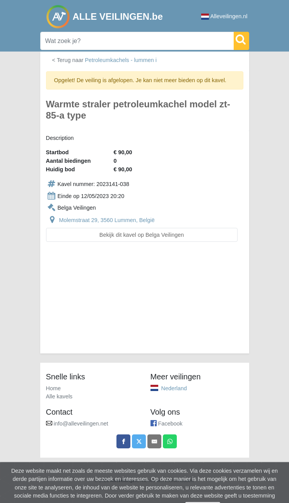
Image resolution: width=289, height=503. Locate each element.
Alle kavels (59, 396)
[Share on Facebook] (123, 441)
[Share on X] (139, 441)
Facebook (170, 423)
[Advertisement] (144, 302)
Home (53, 388)
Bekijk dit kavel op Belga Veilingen (141, 235)
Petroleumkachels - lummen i (121, 60)
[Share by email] (154, 441)
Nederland (174, 388)
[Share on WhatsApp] (170, 441)
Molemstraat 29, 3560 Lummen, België (107, 220)
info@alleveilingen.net (81, 423)
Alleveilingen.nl (224, 16)
